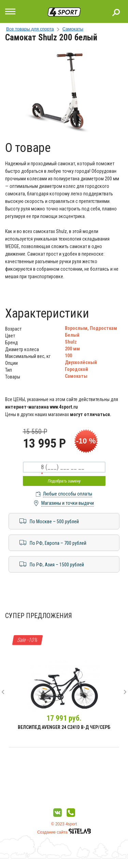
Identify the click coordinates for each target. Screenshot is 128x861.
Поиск (116, 12)
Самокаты (72, 28)
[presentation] (3, 692)
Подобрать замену (64, 481)
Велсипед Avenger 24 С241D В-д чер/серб (64, 727)
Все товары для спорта (30, 28)
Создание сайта (64, 832)
